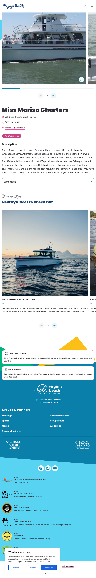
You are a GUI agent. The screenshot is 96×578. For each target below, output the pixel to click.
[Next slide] (54, 325)
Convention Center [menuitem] (60, 415)
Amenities (10, 181)
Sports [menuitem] (5, 420)
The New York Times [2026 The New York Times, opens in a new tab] (23, 492)
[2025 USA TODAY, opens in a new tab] (7, 536)
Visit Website (10, 136)
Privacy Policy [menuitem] (68, 566)
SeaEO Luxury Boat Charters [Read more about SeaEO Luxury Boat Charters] (18, 299)
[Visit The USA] (82, 445)
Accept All (49, 568)
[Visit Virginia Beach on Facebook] (48, 468)
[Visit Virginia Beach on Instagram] (41, 468)
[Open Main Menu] (92, 6)
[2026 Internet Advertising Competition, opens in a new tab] (7, 480)
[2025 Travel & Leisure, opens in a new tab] (7, 508)
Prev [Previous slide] (40, 95)
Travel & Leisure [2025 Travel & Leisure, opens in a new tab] (22, 506)
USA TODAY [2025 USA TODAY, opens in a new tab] (19, 534)
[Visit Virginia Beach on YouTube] (55, 468)
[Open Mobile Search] (86, 6)
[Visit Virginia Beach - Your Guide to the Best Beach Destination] (13, 6)
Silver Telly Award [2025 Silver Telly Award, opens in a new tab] (22, 520)
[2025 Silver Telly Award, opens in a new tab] (7, 522)
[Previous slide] (41, 325)
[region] (32, 560)
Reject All (32, 568)
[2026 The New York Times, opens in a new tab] (7, 494)
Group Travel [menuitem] (57, 420)
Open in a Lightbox (81, 79)
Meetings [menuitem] (7, 415)
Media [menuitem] (5, 425)
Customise (16, 568)
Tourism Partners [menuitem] (11, 431)
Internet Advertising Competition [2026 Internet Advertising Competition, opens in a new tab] (30, 478)
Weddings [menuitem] (55, 425)
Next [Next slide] (53, 95)
